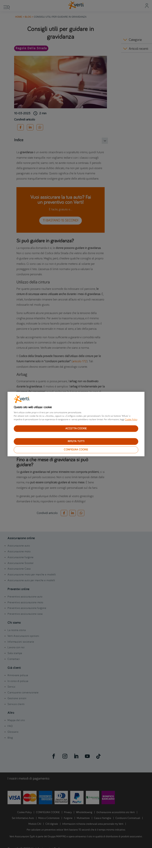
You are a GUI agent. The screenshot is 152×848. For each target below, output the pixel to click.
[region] (76, 424)
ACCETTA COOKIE (76, 428)
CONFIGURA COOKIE (76, 449)
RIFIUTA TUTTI (76, 441)
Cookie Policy (131, 419)
